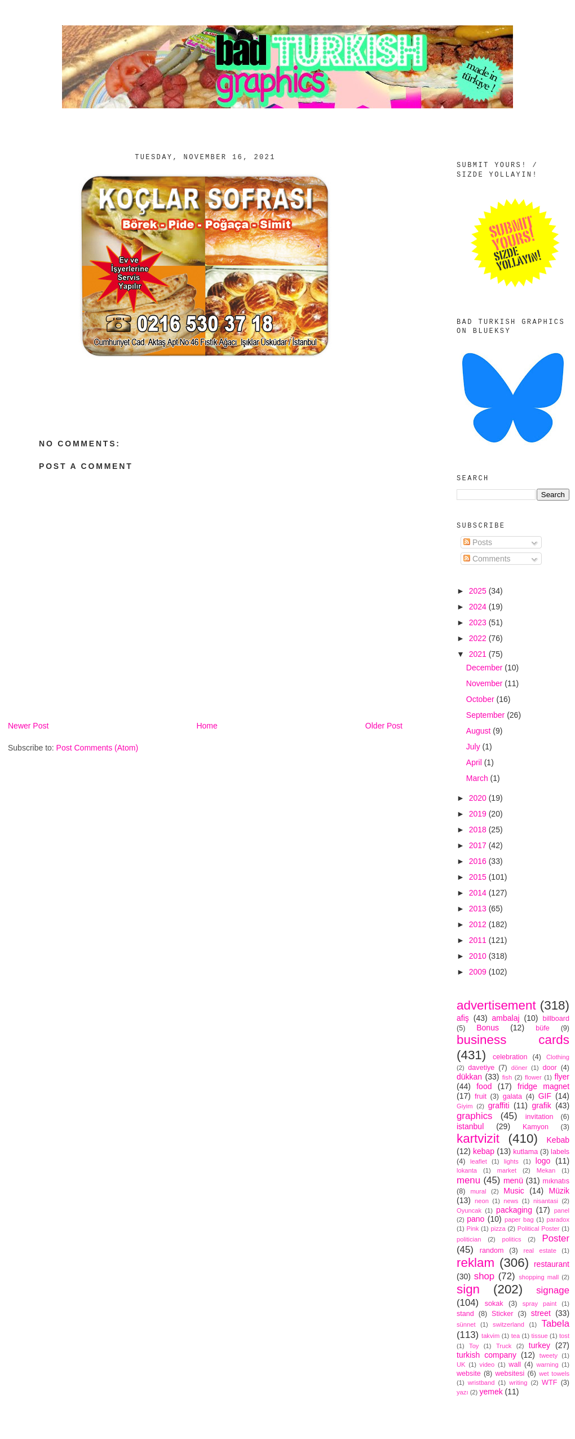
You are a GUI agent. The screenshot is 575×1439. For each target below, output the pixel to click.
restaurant (551, 1264)
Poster (556, 1238)
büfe (543, 1028)
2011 (479, 940)
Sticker (503, 1314)
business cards (513, 1040)
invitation (539, 1117)
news (510, 1200)
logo (543, 1160)
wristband (481, 1382)
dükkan (469, 1076)
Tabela (555, 1323)
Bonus (487, 1027)
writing (518, 1382)
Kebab (558, 1139)
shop (484, 1276)
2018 (479, 829)
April (475, 762)
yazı (462, 1392)
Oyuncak (469, 1210)
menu (468, 1180)
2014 (479, 892)
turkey (539, 1345)
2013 (479, 908)
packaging (514, 1209)
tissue (539, 1335)
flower (533, 1077)
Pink (472, 1228)
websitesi (510, 1373)
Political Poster (539, 1228)
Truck (504, 1346)
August (479, 730)
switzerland (508, 1324)
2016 (479, 861)
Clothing (557, 1057)
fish (507, 1077)
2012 (479, 924)
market (506, 1170)
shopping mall (539, 1277)
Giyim (465, 1106)
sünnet (466, 1324)
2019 (479, 813)
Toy (474, 1346)
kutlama (525, 1152)
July (474, 746)
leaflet (478, 1161)
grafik (541, 1105)
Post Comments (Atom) (97, 747)
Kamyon (536, 1127)
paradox (558, 1219)
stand (465, 1314)
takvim (490, 1335)
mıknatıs (555, 1181)
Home (206, 725)
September (486, 715)
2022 (479, 638)
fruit (480, 1096)
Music (513, 1190)
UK (461, 1364)
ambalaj (506, 1018)
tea (515, 1335)
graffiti (499, 1105)
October (481, 699)
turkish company (486, 1354)
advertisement (496, 1005)
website (469, 1373)
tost (564, 1335)
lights (511, 1161)
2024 (479, 606)
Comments (487, 558)
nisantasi (545, 1200)
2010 (479, 955)
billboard (555, 1019)
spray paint (540, 1303)
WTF (549, 1383)
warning (548, 1364)
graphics (474, 1116)
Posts (477, 542)
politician (469, 1239)
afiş (463, 1018)
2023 (479, 622)
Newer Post (28, 725)
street (541, 1313)
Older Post (383, 725)
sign (468, 1289)
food (484, 1086)
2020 (479, 797)
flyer (562, 1076)
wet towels (554, 1373)
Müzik (559, 1190)
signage (552, 1290)
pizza (497, 1228)
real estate (539, 1250)
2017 (479, 845)
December (485, 667)
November (485, 683)
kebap (483, 1151)
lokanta (467, 1170)
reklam (475, 1263)
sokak (494, 1304)
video (487, 1364)
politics (511, 1239)
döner (519, 1067)
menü (513, 1180)
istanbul (470, 1126)
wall (514, 1364)
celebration (510, 1057)
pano (475, 1218)
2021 (479, 654)
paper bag (519, 1219)
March (478, 778)
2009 (479, 971)
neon (482, 1200)
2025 (479, 590)
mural (478, 1191)
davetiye (481, 1068)
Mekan (546, 1170)
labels (560, 1152)
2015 (479, 876)
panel (561, 1210)
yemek (490, 1391)
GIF (544, 1095)
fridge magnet (543, 1086)
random (492, 1250)
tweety (548, 1355)
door (549, 1068)
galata (512, 1096)
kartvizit (478, 1138)
